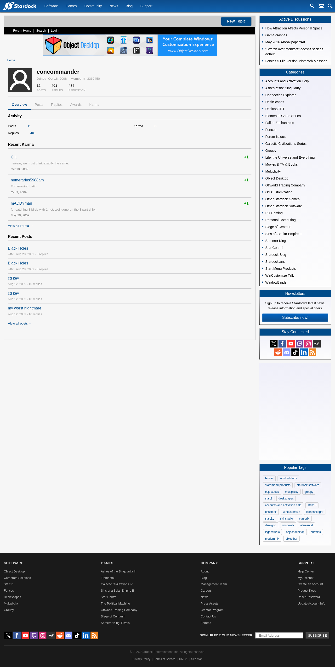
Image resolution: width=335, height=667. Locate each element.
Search (41, 30)
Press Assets (209, 603)
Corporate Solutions (17, 578)
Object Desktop (14, 571)
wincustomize (291, 512)
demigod (270, 525)
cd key (13, 278)
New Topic (236, 21)
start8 (268, 498)
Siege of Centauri (113, 616)
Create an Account (310, 584)
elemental (306, 525)
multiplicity (291, 491)
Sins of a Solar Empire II (117, 590)
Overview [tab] (19, 104)
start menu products (277, 485)
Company (209, 563)
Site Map (196, 659)
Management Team (214, 584)
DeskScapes (12, 597)
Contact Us (208, 616)
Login (54, 30)
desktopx (271, 512)
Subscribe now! (295, 317)
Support (146, 6)
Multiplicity (11, 603)
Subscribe (317, 635)
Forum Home (22, 30)
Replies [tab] (56, 104)
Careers (206, 590)
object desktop (295, 532)
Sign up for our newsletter (226, 635)
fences (269, 478)
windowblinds (288, 478)
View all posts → (20, 323)
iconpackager (314, 512)
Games (71, 6)
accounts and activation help (283, 505)
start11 (269, 518)
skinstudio (286, 518)
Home (11, 60)
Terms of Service (164, 659)
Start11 (9, 584)
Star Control (109, 597)
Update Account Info (311, 603)
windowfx (288, 525)
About (205, 571)
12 (29, 126)
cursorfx (304, 518)
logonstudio (272, 532)
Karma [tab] (94, 104)
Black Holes (18, 248)
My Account (305, 578)
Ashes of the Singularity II (118, 571)
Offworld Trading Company (119, 610)
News (113, 6)
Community (93, 6)
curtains (316, 532)
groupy (309, 491)
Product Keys (307, 590)
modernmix (272, 538)
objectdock (272, 491)
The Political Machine (115, 603)
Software (51, 6)
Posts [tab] (39, 104)
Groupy (9, 610)
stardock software (308, 485)
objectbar (291, 538)
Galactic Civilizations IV (117, 584)
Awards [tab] (76, 104)
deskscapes (286, 498)
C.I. (14, 157)
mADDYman (21, 203)
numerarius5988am (27, 180)
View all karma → (20, 226)
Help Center (306, 571)
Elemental (107, 578)
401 (33, 133)
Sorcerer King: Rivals (115, 623)
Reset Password (309, 597)
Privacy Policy (141, 659)
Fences (9, 590)
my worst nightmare (24, 308)
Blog (129, 6)
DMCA (183, 659)
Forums (206, 623)
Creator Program (212, 610)
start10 (311, 505)
